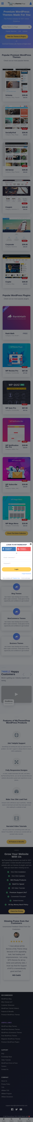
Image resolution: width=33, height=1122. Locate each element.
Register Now (16, 578)
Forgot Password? (26, 573)
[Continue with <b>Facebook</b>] (9, 549)
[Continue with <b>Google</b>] (24, 549)
